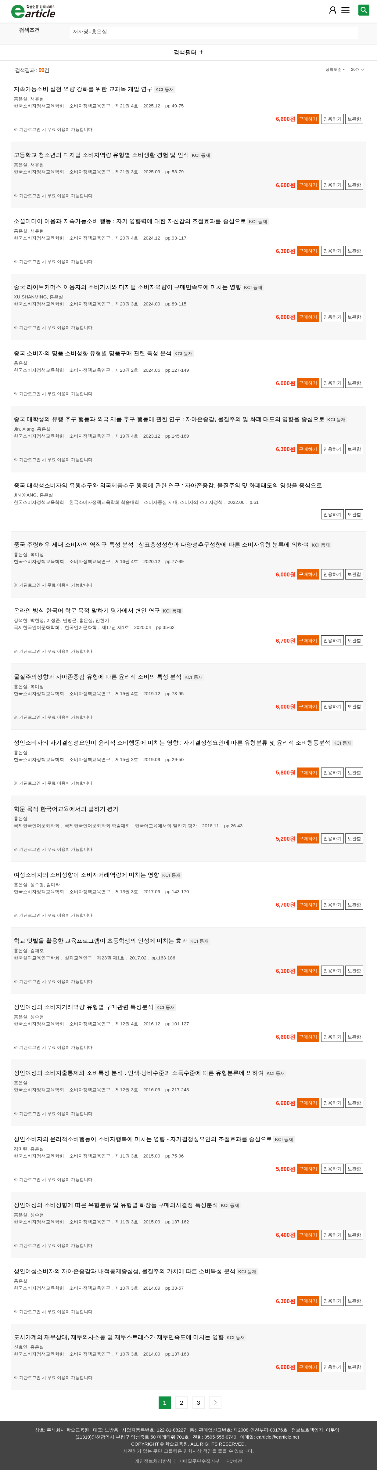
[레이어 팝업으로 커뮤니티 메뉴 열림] (345, 10)
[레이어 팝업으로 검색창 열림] (363, 10)
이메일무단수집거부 (199, 1461)
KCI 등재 (165, 89)
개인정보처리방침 (153, 1461)
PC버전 (234, 1461)
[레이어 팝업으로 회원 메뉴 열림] (332, 10)
